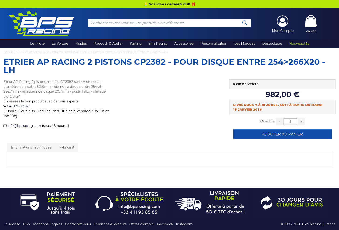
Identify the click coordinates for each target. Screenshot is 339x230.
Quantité (267, 121)
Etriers (57, 52)
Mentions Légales (47, 224)
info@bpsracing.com (24, 126)
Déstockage (272, 43)
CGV (26, 224)
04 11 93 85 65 (18, 106)
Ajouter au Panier (282, 134)
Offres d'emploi (141, 224)
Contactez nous (78, 224)
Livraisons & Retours (110, 224)
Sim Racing (158, 43)
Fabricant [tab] (66, 147)
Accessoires (183, 43)
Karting (136, 43)
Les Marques (244, 43)
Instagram (184, 224)
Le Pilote (37, 43)
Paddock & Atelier (108, 43)
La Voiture (60, 43)
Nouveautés (299, 43)
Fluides (81, 43)
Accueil (9, 52)
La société (11, 224)
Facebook (165, 224)
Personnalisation (213, 43)
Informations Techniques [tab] (31, 147)
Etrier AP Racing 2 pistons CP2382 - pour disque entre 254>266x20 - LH (116, 52)
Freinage (42, 52)
